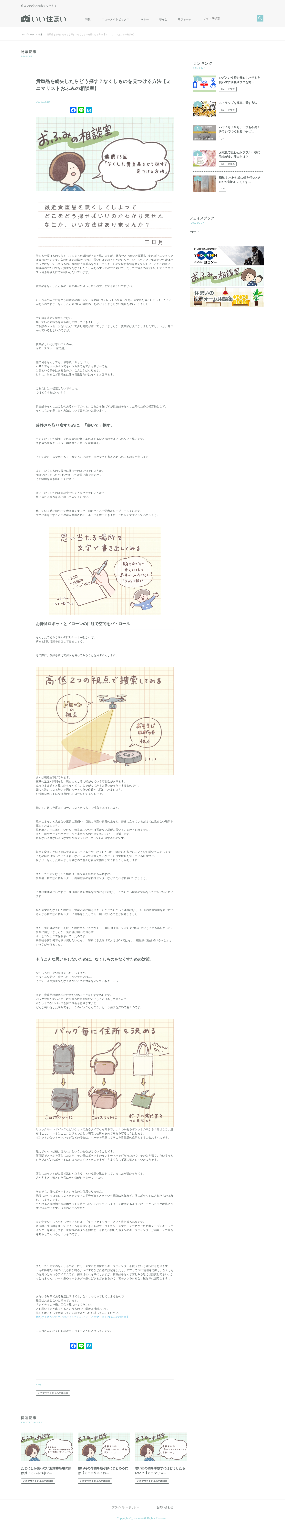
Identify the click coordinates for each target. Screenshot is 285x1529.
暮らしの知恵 (228, 89)
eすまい (194, 232)
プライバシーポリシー (125, 1507)
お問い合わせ (165, 1507)
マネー (145, 19)
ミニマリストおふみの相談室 (53, 1393)
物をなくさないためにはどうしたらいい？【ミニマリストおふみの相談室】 (82, 1316)
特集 (88, 19)
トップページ (27, 34)
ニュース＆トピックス (115, 19)
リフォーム (184, 19)
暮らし (163, 19)
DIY (223, 138)
